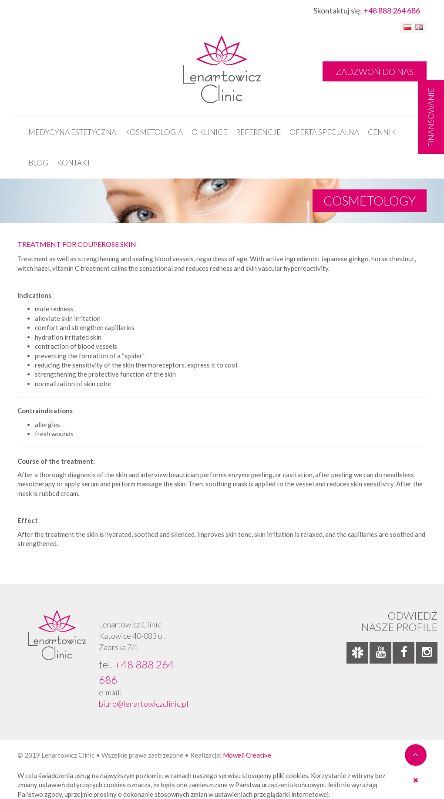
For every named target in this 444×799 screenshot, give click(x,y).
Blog (38, 162)
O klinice (209, 132)
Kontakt (74, 162)
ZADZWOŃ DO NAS (375, 71)
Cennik (382, 132)
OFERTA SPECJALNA (324, 132)
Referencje (258, 132)
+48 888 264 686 (391, 10)
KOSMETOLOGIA (154, 132)
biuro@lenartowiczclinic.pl (143, 703)
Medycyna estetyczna (72, 132)
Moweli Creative (247, 755)
